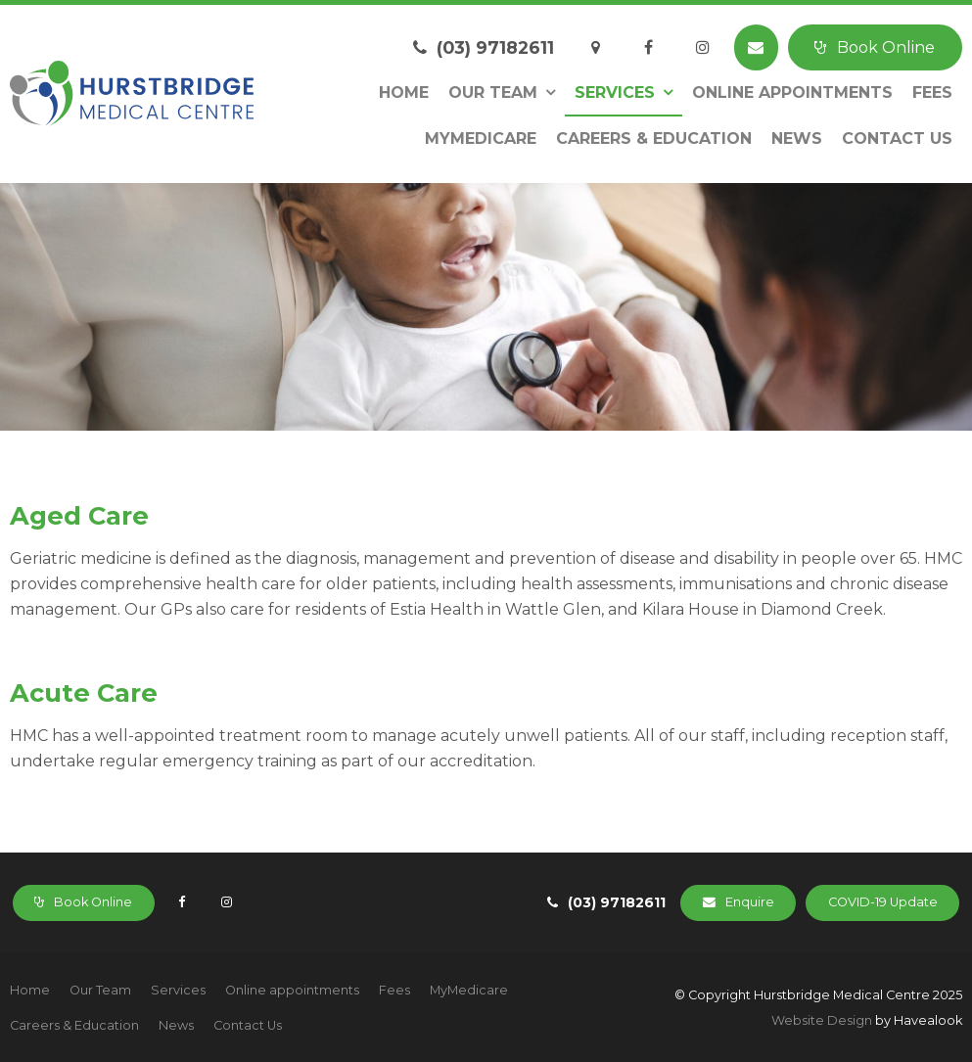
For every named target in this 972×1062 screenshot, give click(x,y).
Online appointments (792, 92)
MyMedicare (480, 138)
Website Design (821, 1020)
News (796, 138)
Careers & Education (654, 138)
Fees (932, 92)
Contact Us (897, 138)
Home (404, 92)
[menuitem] (30, 990)
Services (615, 92)
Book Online (886, 47)
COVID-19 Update (883, 902)
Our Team (492, 92)
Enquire (749, 902)
